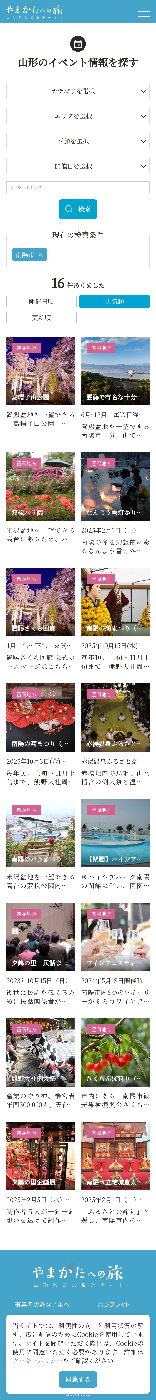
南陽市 (30, 254)
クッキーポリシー (37, 1360)
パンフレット (114, 1304)
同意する (77, 1379)
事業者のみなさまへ (41, 1304)
